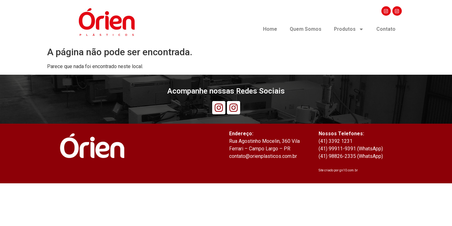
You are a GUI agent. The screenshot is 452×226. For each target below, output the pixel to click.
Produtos (349, 29)
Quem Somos (305, 29)
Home (270, 29)
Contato (386, 29)
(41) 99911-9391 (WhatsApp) (351, 149)
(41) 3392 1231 (335, 141)
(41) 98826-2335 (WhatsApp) (351, 156)
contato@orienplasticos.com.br (263, 156)
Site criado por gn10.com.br (338, 170)
